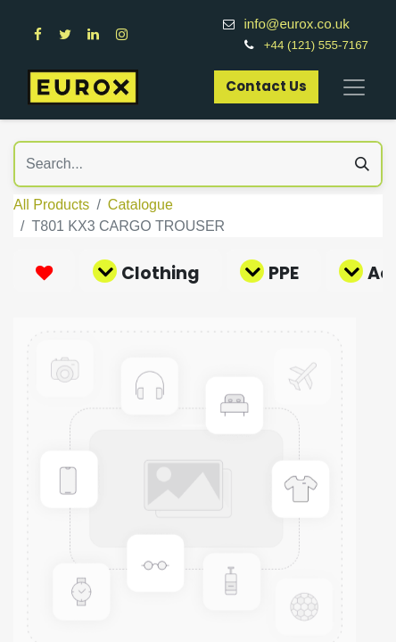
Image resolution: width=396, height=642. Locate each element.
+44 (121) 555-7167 (316, 45)
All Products (51, 204)
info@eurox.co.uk (305, 23)
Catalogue (140, 204)
